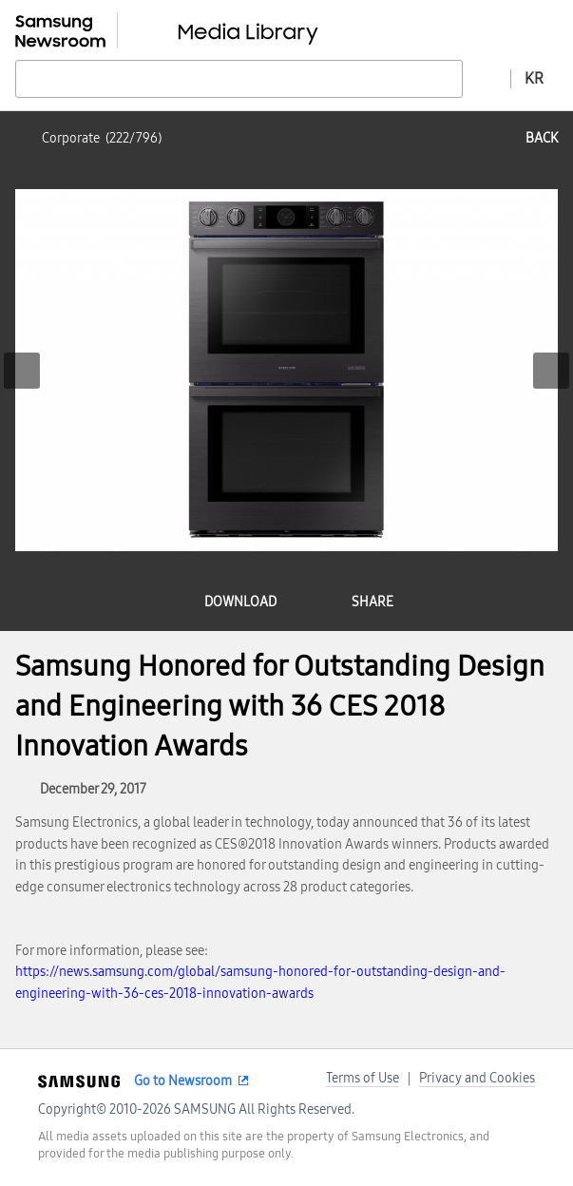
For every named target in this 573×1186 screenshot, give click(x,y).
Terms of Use (362, 1078)
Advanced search (486, 78)
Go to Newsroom (183, 1081)
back (541, 138)
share (372, 602)
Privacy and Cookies (477, 1078)
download (240, 602)
